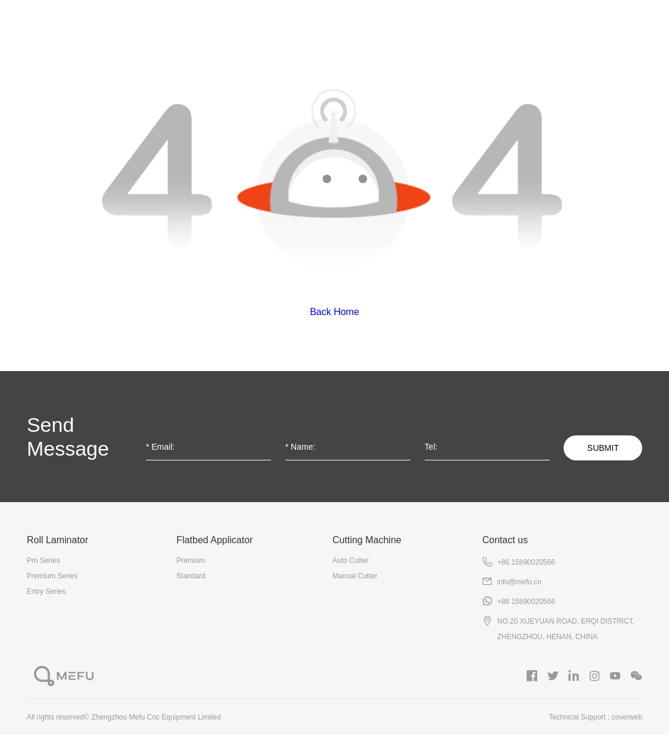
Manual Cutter (354, 576)
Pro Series (43, 560)
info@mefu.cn (519, 582)
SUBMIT (603, 448)
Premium (190, 560)
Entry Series (46, 591)
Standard (191, 576)
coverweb (627, 717)
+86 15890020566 (526, 562)
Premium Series (52, 576)
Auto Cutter (350, 560)
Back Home (334, 312)
